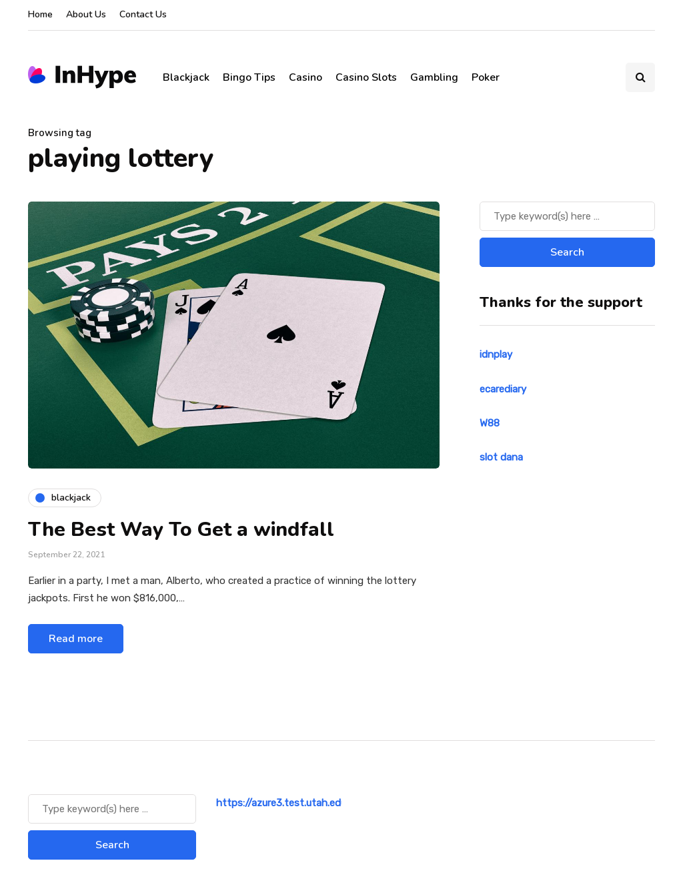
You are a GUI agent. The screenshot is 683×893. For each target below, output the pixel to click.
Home (40, 14)
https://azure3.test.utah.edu (281, 803)
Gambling (434, 77)
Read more (76, 638)
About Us (86, 14)
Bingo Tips (249, 77)
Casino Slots (366, 77)
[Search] (567, 216)
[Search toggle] (640, 77)
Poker (486, 77)
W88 (490, 423)
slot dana (501, 457)
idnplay (496, 354)
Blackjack (186, 77)
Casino (305, 77)
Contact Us (143, 14)
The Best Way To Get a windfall (181, 529)
